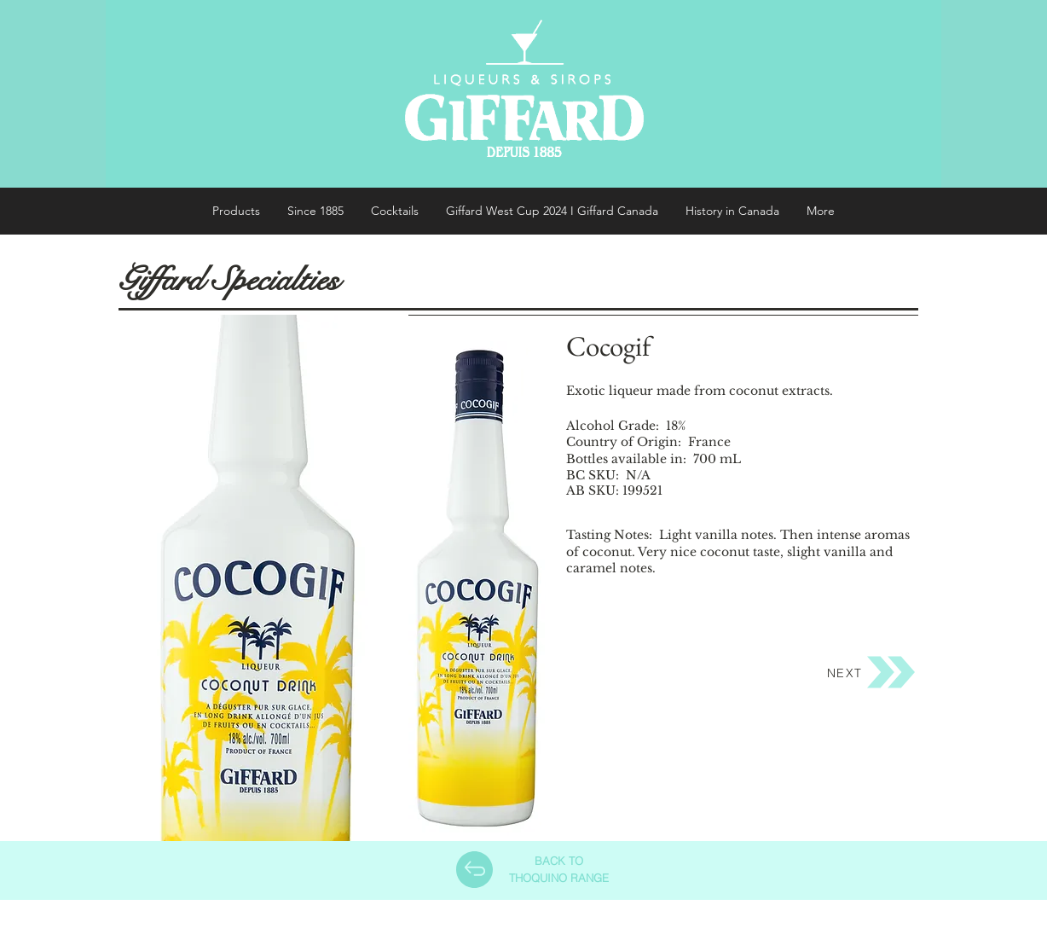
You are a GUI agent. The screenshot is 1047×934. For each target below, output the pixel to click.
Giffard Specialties (228, 279)
